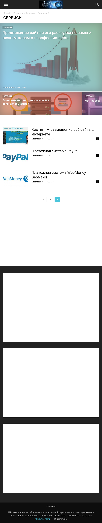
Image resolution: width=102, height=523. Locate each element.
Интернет (18, 13)
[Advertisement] (51, 232)
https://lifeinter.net (43, 519)
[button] (97, 4)
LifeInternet (9, 87)
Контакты (51, 506)
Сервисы (30, 13)
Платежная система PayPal (55, 151)
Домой (6, 13)
